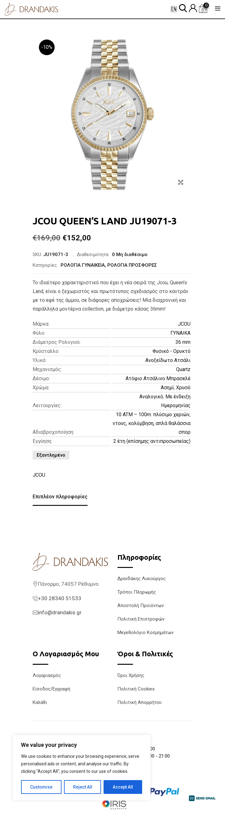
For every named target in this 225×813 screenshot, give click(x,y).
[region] (82, 767)
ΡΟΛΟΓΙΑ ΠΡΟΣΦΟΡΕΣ (132, 265)
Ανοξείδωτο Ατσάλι (167, 360)
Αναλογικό (151, 397)
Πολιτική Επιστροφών (140, 619)
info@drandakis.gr (60, 612)
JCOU (184, 324)
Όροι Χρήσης (130, 675)
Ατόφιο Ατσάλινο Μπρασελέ (158, 378)
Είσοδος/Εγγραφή (51, 689)
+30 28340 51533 (59, 598)
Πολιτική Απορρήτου (139, 702)
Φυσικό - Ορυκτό (171, 351)
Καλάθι (40, 702)
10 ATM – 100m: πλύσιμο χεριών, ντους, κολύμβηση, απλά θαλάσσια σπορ (151, 423)
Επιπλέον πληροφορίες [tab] (60, 497)
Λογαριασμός (47, 675)
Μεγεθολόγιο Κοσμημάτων (145, 632)
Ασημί (167, 388)
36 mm (182, 342)
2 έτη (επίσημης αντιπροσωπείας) (151, 441)
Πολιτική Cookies (136, 689)
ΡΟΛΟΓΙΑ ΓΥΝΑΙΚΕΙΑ (83, 265)
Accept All (123, 786)
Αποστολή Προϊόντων (140, 605)
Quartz (183, 369)
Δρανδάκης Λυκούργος (141, 578)
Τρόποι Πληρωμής (136, 592)
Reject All (82, 786)
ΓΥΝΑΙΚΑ (180, 333)
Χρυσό (183, 388)
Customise (41, 786)
